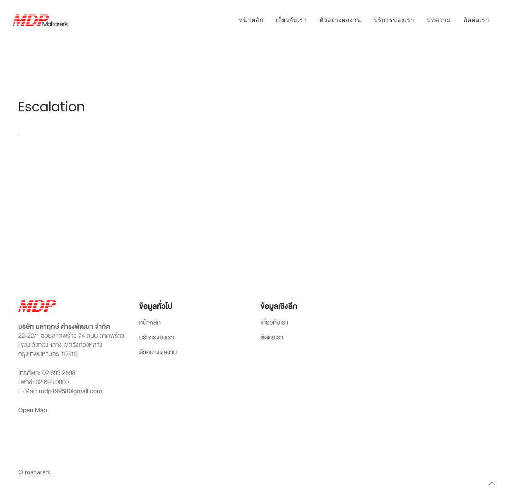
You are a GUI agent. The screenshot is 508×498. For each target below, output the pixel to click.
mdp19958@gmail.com (70, 391)
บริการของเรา (394, 20)
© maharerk (34, 472)
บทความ (439, 20)
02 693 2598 (58, 373)
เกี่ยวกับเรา (291, 20)
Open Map (32, 410)
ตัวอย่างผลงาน (340, 20)
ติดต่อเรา (476, 20)
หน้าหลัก (251, 20)
